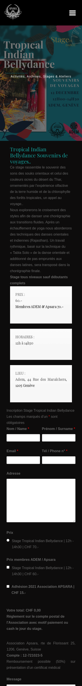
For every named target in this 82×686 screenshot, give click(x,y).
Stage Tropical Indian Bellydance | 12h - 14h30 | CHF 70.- (43, 544)
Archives (34, 76)
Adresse (13, 473)
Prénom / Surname (58, 429)
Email (12, 451)
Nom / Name (18, 429)
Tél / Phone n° (55, 451)
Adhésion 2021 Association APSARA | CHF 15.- (43, 590)
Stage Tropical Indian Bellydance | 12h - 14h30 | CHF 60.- (43, 571)
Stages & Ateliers (57, 76)
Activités (18, 76)
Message (14, 679)
